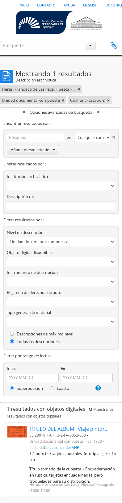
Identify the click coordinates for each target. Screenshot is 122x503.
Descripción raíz (21, 196)
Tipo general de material (29, 312)
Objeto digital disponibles (30, 252)
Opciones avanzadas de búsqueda (61, 112)
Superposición (26, 388)
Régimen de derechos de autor (35, 292)
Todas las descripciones (35, 341)
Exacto (59, 388)
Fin (63, 368)
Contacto (46, 4)
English (90, 4)
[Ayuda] (97, 388)
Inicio (24, 4)
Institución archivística (27, 176)
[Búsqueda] (35, 137)
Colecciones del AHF (61, 447)
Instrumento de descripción (32, 272)
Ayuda (69, 4)
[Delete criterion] (113, 136)
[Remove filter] (79, 89)
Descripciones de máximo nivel (41, 334)
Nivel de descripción (25, 232)
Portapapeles (113, 45)
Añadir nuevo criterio (33, 149)
